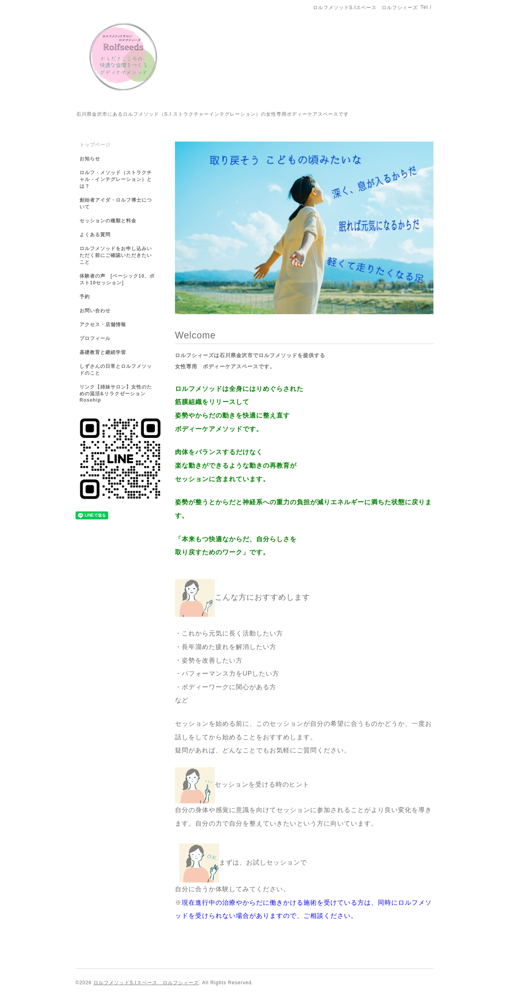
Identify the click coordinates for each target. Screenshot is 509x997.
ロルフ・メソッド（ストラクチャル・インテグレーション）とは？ (116, 179)
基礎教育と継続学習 (103, 352)
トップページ (95, 145)
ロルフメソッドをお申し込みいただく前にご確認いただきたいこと (116, 255)
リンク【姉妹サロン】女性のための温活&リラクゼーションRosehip (116, 393)
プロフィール (95, 338)
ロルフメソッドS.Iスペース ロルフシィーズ (146, 982)
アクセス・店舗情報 (103, 324)
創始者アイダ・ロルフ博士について (116, 203)
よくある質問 (95, 234)
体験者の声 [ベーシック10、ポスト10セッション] (117, 279)
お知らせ (90, 158)
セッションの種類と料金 (108, 220)
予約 (85, 296)
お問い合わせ (95, 310)
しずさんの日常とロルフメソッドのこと (116, 369)
